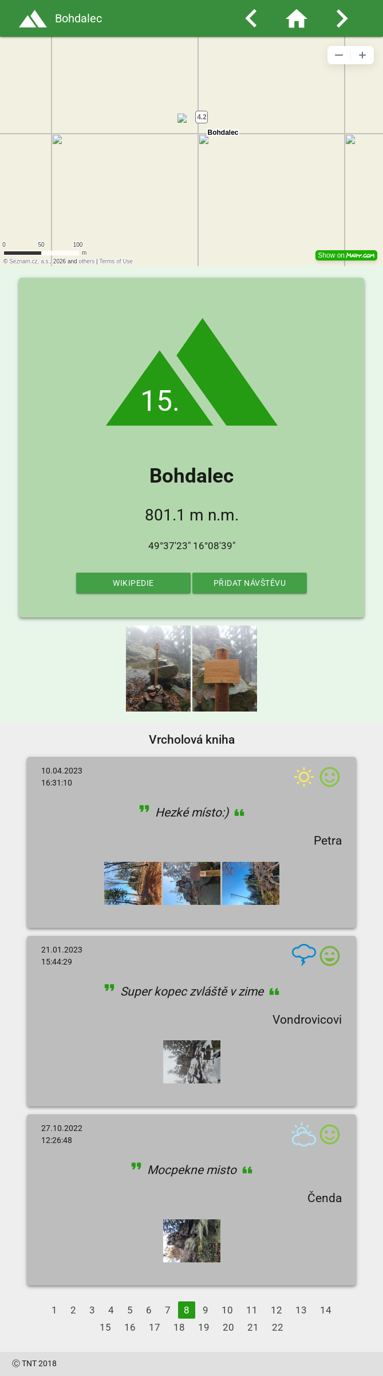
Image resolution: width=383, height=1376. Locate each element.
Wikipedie (133, 583)
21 (253, 1327)
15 (105, 1327)
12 (276, 1310)
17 (154, 1327)
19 (204, 1327)
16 (130, 1327)
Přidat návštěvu (250, 583)
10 (227, 1310)
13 (301, 1310)
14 (325, 1310)
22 (277, 1327)
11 (252, 1310)
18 (179, 1327)
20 (228, 1327)
